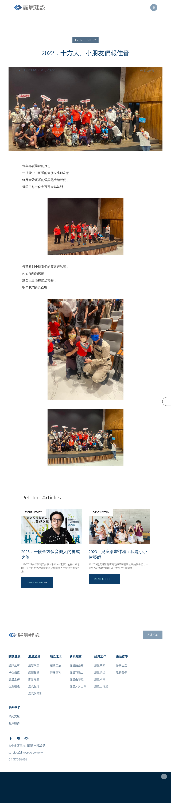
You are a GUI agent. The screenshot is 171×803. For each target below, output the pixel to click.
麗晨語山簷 (77, 665)
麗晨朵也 (99, 672)
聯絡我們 (14, 707)
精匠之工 (56, 656)
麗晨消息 (34, 656)
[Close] (164, 776)
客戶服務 (14, 723)
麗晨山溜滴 (101, 686)
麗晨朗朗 (99, 665)
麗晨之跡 (14, 679)
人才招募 (152, 634)
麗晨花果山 (77, 672)
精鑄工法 (55, 665)
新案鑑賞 (75, 656)
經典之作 (100, 656)
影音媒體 (33, 679)
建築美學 (121, 672)
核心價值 (14, 672)
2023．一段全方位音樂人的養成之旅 (50, 554)
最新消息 (33, 665)
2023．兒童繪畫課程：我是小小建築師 (118, 554)
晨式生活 (33, 686)
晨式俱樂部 (35, 693)
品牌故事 (14, 665)
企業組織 (14, 686)
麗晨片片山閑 (78, 686)
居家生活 (121, 665)
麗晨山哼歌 (77, 679)
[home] (29, 7)
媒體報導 (33, 672)
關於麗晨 (14, 656)
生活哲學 (122, 656)
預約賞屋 (14, 716)
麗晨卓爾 (99, 679)
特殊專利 (55, 672)
